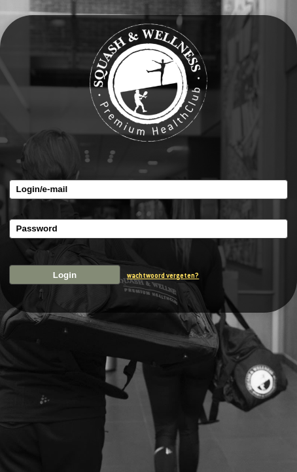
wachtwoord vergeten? (163, 275)
